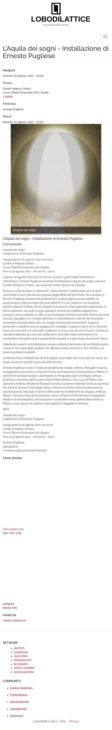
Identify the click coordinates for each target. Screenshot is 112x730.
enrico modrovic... (22, 688)
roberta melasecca (14, 620)
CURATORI (21, 652)
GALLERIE (20, 656)
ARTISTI (19, 648)
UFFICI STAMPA (24, 668)
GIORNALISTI (22, 660)
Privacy (74, 721)
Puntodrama (18, 695)
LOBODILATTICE (57, 19)
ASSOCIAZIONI (24, 672)
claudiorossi (18, 709)
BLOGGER (21, 664)
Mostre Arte (10, 607)
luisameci (16, 716)
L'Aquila (8, 96)
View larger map (13, 529)
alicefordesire (19, 702)
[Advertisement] (56, 569)
